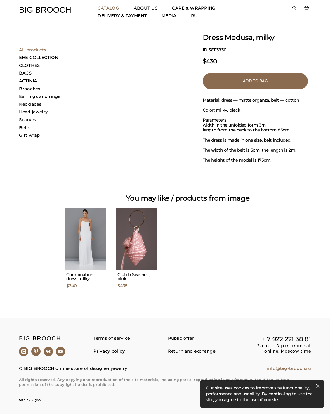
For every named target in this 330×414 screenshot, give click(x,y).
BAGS (25, 73)
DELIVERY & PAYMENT (122, 15)
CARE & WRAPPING (194, 8)
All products (32, 50)
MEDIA (169, 15)
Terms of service (111, 338)
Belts (25, 127)
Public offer (181, 338)
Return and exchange (191, 351)
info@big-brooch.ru (289, 368)
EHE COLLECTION (38, 57)
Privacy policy (109, 351)
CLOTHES (29, 65)
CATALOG (108, 8)
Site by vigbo (30, 400)
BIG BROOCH (45, 10)
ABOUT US (146, 8)
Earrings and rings (39, 96)
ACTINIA (28, 81)
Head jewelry (33, 112)
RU (194, 15)
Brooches (29, 88)
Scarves (27, 119)
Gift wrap (29, 135)
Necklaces (30, 104)
